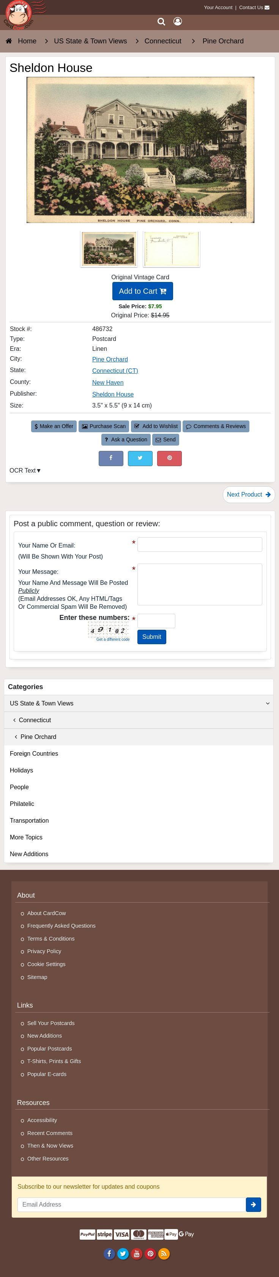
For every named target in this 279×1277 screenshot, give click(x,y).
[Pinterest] (150, 1253)
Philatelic (22, 804)
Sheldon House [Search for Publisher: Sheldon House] (113, 394)
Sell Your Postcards (51, 1023)
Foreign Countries (34, 753)
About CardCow (46, 913)
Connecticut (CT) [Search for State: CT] (115, 371)
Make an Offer (54, 426)
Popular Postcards (49, 1049)
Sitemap (37, 977)
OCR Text (22, 470)
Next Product (249, 494)
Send (165, 439)
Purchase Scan (104, 426)
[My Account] (177, 21)
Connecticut (30, 720)
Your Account (218, 7)
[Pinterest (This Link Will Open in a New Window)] (169, 458)
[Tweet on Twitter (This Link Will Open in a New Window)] (140, 458)
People (19, 787)
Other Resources (48, 1159)
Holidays (21, 770)
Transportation (29, 820)
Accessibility (42, 1120)
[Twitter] (122, 1253)
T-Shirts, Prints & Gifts (54, 1061)
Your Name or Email (46, 545)
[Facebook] (109, 1253)
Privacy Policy (44, 951)
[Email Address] (131, 1204)
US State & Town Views (140, 703)
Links (25, 1005)
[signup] (253, 1204)
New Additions (29, 854)
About (26, 895)
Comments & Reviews (216, 426)
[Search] (162, 21)
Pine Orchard (33, 737)
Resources (33, 1103)
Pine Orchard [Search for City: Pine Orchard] (110, 359)
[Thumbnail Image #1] (110, 251)
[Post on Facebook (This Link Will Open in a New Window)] (111, 458)
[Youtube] (136, 1253)
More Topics (26, 837)
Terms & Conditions (51, 939)
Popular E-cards (46, 1074)
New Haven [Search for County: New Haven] (108, 382)
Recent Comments (50, 1133)
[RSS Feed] (164, 1253)
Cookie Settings (46, 964)
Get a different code (113, 639)
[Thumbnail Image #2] (171, 251)
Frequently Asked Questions (61, 926)
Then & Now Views (50, 1146)
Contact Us (251, 7)
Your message (37, 571)
